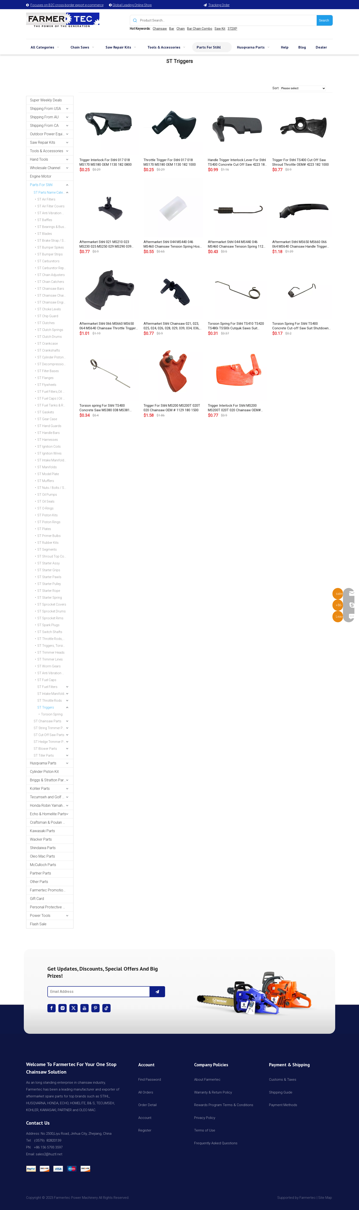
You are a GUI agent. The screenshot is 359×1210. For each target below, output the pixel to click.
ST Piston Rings (48, 522)
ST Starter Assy (48, 563)
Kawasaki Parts (42, 831)
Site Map (325, 1198)
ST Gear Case (47, 419)
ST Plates (44, 529)
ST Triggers (45, 707)
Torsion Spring (52, 714)
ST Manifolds (47, 467)
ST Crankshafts (48, 350)
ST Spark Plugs (48, 625)
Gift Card (37, 898)
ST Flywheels (46, 385)
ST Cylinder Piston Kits (53, 357)
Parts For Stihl (41, 185)
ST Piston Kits (47, 515)
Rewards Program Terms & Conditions (223, 1105)
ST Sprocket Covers (51, 604)
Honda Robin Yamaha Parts (51, 805)
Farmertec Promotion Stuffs (51, 890)
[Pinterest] (95, 1008)
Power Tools (40, 915)
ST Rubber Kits (48, 542)
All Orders (145, 1092)
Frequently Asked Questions (215, 1143)
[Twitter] (73, 1008)
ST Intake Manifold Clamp (55, 694)
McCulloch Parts (43, 865)
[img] (253, 991)
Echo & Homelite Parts (48, 814)
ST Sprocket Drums (51, 611)
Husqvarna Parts (43, 763)
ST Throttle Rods (49, 700)
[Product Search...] (228, 20)
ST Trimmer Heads (51, 652)
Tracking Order (219, 5)
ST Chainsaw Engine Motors (55, 302)
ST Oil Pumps (47, 494)
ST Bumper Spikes (50, 247)
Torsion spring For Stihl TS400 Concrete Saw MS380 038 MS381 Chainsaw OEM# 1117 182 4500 (104, 407)
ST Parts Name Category (51, 192)
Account (144, 1118)
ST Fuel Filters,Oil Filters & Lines (55, 391)
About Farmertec (207, 1079)
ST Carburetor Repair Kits (55, 268)
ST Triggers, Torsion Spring (55, 645)
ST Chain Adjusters (51, 275)
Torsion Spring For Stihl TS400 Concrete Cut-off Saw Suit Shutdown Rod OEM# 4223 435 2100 (300, 326)
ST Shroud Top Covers (53, 556)
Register (144, 1130)
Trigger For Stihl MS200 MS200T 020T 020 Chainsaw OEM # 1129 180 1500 (172, 407)
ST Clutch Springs (50, 330)
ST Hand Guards (49, 426)
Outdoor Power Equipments (51, 134)
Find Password (149, 1079)
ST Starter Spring (49, 597)
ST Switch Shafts (49, 632)
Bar (171, 28)
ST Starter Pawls (49, 577)
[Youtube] (84, 1008)
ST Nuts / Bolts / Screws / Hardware (55, 488)
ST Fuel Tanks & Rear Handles (55, 405)
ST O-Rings (45, 508)
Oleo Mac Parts (42, 856)
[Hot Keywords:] (325, 20)
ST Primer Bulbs (49, 536)
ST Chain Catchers (50, 282)
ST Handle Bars (48, 433)
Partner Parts (40, 873)
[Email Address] (97, 992)
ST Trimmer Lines (50, 659)
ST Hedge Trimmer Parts (51, 742)
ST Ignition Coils (49, 446)
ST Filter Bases (48, 371)
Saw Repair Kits (42, 142)
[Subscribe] (157, 991)
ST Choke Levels (49, 309)
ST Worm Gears (49, 666)
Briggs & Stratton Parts (48, 780)
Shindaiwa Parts (43, 848)
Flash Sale (38, 924)
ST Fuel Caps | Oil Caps (53, 398)
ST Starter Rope (48, 591)
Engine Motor (40, 176)
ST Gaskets (45, 412)
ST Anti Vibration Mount (54, 673)
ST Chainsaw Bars (50, 288)
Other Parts (39, 882)
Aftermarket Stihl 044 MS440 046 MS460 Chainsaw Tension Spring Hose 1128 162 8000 (172, 244)
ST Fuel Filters (47, 687)
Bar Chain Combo (199, 28)
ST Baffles (44, 220)
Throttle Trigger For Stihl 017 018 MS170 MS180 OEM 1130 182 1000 (170, 162)
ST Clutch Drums (49, 336)
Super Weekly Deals (46, 100)
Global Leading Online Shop (132, 5)
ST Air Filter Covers (51, 206)
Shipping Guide (280, 1092)
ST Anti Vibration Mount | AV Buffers (55, 213)
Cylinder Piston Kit (44, 771)
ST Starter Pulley (49, 584)
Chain (181, 28)
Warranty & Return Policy (213, 1092)
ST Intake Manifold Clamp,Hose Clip (55, 460)
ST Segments (47, 549)
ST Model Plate (48, 474)
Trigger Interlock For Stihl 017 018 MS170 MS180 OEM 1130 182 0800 (105, 162)
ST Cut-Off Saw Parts (49, 735)
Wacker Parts (41, 839)
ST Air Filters (46, 199)
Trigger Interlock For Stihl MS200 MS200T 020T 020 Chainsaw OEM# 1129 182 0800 (234, 407)
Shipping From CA (44, 125)
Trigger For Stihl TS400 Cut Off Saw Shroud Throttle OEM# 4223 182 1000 (300, 162)
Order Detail (147, 1105)
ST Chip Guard (47, 316)
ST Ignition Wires (49, 453)
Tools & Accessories (46, 151)
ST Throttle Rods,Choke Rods (55, 639)
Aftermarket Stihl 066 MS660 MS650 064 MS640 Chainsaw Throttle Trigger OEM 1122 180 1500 (107, 326)
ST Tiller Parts (44, 755)
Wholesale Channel (45, 168)
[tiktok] (106, 1008)
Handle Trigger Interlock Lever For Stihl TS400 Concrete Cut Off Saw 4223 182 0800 (237, 162)
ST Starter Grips (48, 570)
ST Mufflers (45, 481)
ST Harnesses (47, 439)
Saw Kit (220, 28)
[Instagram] (62, 1008)
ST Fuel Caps (46, 680)
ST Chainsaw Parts (47, 721)
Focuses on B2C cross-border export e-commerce (66, 5)
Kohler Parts (40, 788)
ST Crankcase (47, 343)
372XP (232, 28)
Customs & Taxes (282, 1079)
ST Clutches (46, 323)
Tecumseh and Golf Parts (50, 797)
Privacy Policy (204, 1118)
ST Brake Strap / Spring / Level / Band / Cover (55, 240)
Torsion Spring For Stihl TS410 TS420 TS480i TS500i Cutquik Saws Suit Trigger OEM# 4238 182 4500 (236, 326)
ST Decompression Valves (55, 364)
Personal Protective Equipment (51, 907)
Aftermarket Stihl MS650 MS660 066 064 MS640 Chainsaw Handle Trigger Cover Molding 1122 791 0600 (299, 244)
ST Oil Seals (45, 501)
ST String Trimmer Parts (51, 728)
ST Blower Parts (45, 748)
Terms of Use (204, 1130)
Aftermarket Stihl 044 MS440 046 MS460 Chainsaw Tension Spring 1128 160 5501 (236, 244)
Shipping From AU (44, 117)
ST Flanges (45, 378)
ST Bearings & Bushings (54, 227)
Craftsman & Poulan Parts (50, 822)
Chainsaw (160, 28)
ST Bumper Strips (50, 254)
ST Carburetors (48, 261)
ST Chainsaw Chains (52, 295)
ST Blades (44, 234)
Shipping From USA (45, 108)
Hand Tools (39, 159)
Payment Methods (283, 1105)
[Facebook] (51, 1008)
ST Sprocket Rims (50, 618)
